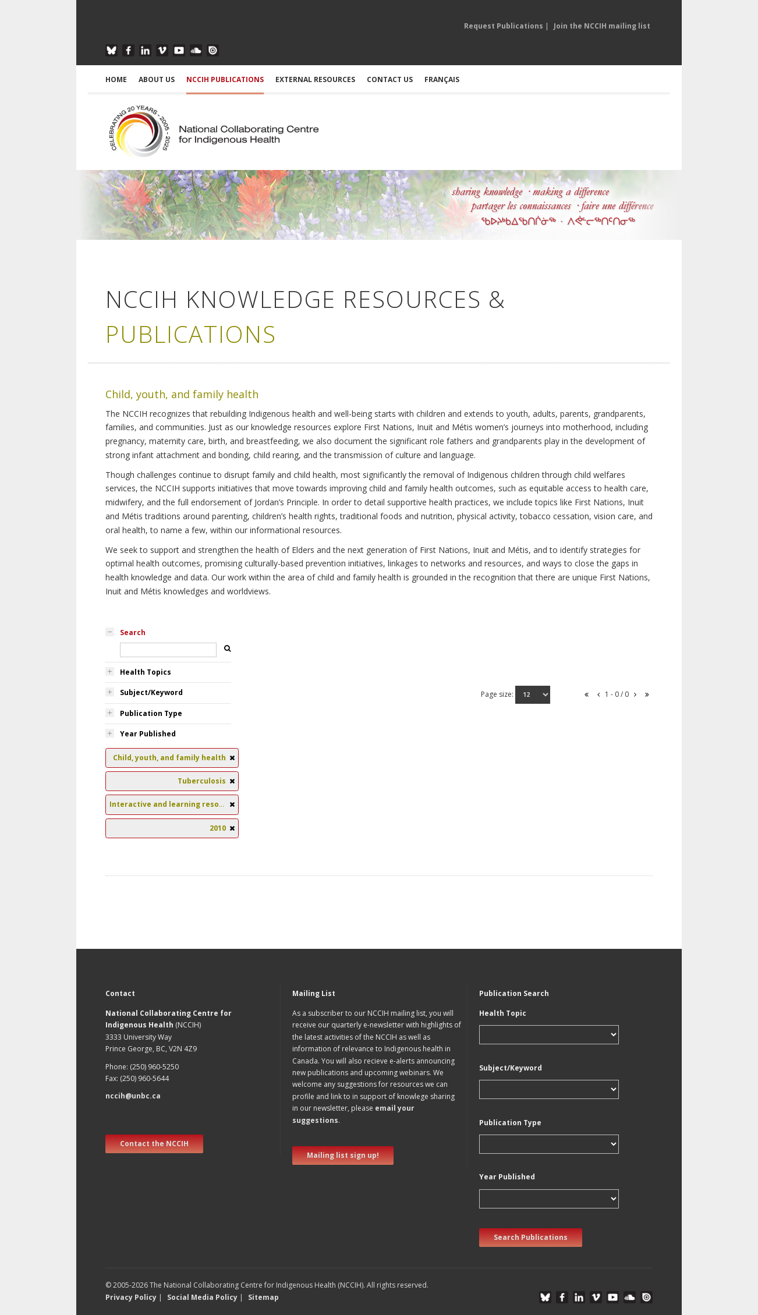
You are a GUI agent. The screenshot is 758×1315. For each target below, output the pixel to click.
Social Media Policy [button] (202, 1297)
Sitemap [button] (263, 1297)
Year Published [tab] (148, 734)
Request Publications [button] (503, 26)
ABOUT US (157, 79)
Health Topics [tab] (145, 672)
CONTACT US (390, 79)
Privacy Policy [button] (131, 1297)
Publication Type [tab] (151, 713)
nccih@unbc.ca (133, 1096)
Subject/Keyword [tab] (151, 692)
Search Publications (531, 1237)
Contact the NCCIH (154, 1144)
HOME (116, 79)
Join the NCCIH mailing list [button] (602, 26)
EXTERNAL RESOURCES (315, 79)
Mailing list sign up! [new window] (343, 1155)
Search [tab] (133, 632)
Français (441, 79)
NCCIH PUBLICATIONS (225, 79)
